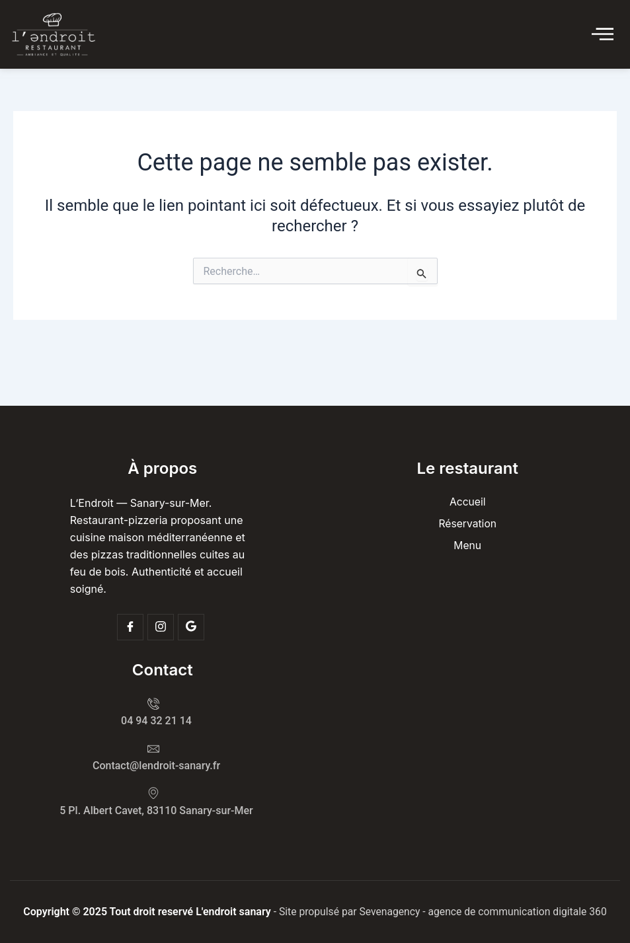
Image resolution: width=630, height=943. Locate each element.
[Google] (191, 626)
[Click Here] (602, 35)
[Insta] (160, 626)
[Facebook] (130, 626)
